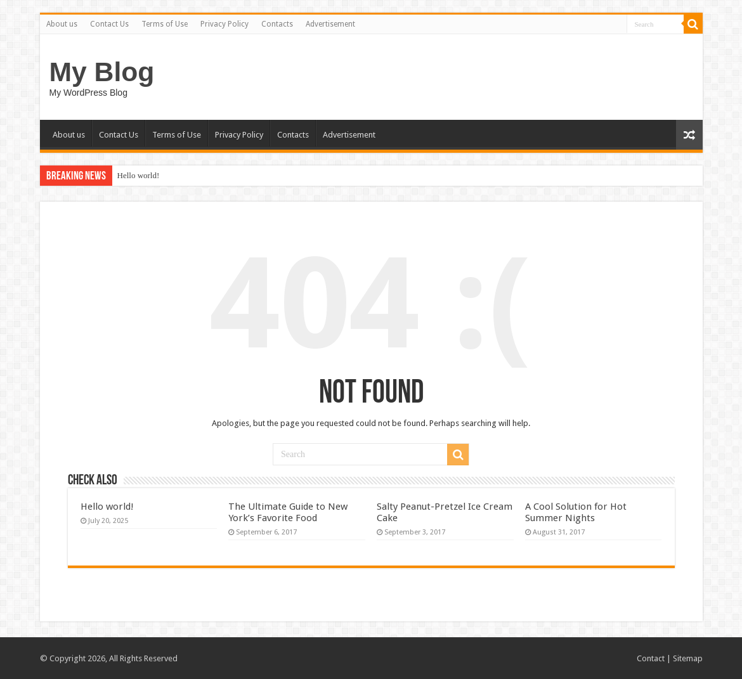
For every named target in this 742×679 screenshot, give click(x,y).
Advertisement (330, 24)
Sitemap (688, 658)
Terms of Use (164, 24)
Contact (651, 658)
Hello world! (138, 175)
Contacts (277, 24)
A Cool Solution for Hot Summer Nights (576, 512)
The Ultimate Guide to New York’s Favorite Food (288, 512)
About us (61, 24)
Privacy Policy (224, 24)
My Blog (102, 71)
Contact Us (109, 24)
